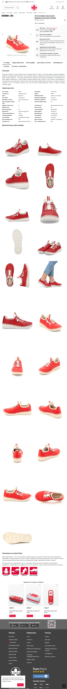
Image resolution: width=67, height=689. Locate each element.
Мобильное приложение (34, 648)
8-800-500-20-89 (60, 1)
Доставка (47, 639)
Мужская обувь (13, 648)
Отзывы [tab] (6, 66)
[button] (2, 34)
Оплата (47, 636)
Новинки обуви (13, 639)
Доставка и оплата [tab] (44, 63)
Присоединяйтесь (41, 676)
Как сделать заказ (50, 645)
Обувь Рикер (12, 654)
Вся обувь (11, 636)
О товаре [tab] (6, 63)
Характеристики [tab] (18, 63)
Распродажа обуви (14, 645)
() (54, 28)
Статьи (29, 642)
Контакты (29, 639)
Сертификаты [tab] (58, 63)
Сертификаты (49, 653)
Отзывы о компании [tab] (19, 66)
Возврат (47, 642)
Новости (29, 662)
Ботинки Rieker (13, 660)
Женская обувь (13, 651)
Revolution (12, 642)
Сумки (10, 663)
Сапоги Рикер (13, 657)
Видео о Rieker (31, 659)
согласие (11, 679)
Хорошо (20, 685)
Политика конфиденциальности (33, 655)
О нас (28, 636)
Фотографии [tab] (30, 63)
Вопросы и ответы (50, 656)
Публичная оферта (32, 651)
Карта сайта (30, 645)
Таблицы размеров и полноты (51, 649)
